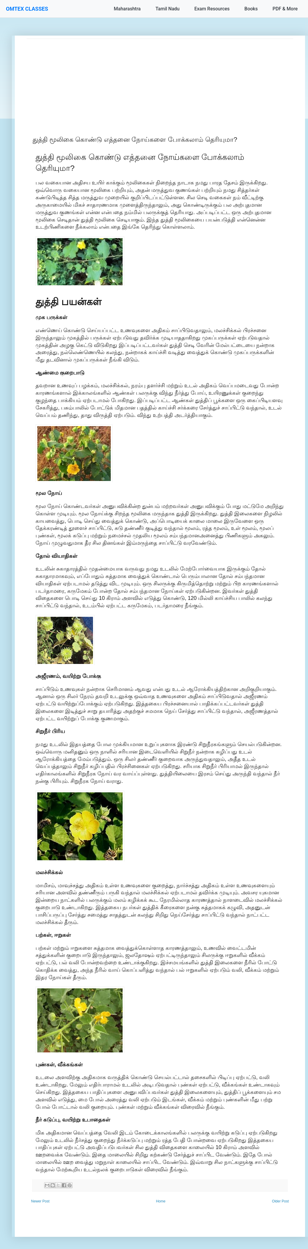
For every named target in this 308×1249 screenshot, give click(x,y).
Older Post (280, 1201)
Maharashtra (127, 9)
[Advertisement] (160, 80)
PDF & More (285, 9)
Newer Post (40, 1201)
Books (251, 9)
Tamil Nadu (167, 9)
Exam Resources (212, 9)
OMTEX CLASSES (27, 9)
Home (161, 1201)
